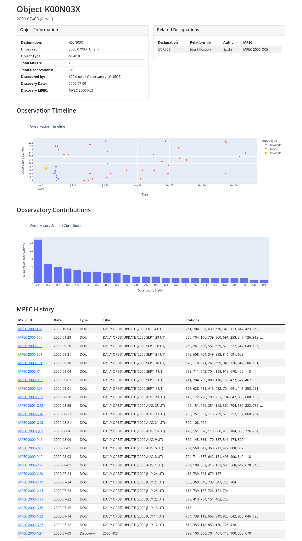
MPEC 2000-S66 (30, 337)
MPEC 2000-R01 (30, 388)
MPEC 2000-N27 (30, 525)
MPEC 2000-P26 (30, 448)
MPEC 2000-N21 (30, 533)
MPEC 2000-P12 (30, 456)
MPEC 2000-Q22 (30, 405)
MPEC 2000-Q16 (30, 414)
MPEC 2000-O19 (30, 482)
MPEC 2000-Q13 (30, 422)
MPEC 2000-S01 (30, 363)
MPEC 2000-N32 (30, 516)
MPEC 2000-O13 (30, 499)
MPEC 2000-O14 (30, 490)
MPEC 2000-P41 (30, 439)
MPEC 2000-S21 (30, 354)
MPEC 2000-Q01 (30, 431)
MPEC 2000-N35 (30, 507)
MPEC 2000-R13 (30, 380)
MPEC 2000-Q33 (30, 397)
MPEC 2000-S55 (30, 346)
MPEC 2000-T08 (30, 329)
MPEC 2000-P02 (30, 465)
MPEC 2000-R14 (30, 371)
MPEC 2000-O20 (30, 473)
